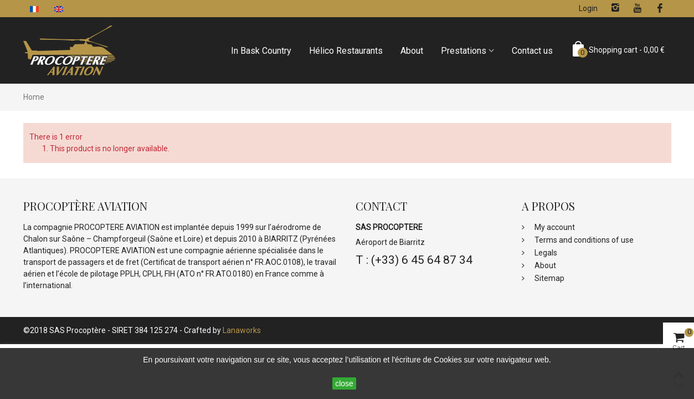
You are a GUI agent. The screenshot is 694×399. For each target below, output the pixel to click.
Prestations (463, 50)
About (411, 50)
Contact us (532, 50)
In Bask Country (261, 50)
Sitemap (548, 278)
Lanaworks (242, 330)
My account (554, 227)
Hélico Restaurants (346, 50)
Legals (545, 252)
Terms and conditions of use (583, 240)
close (344, 383)
